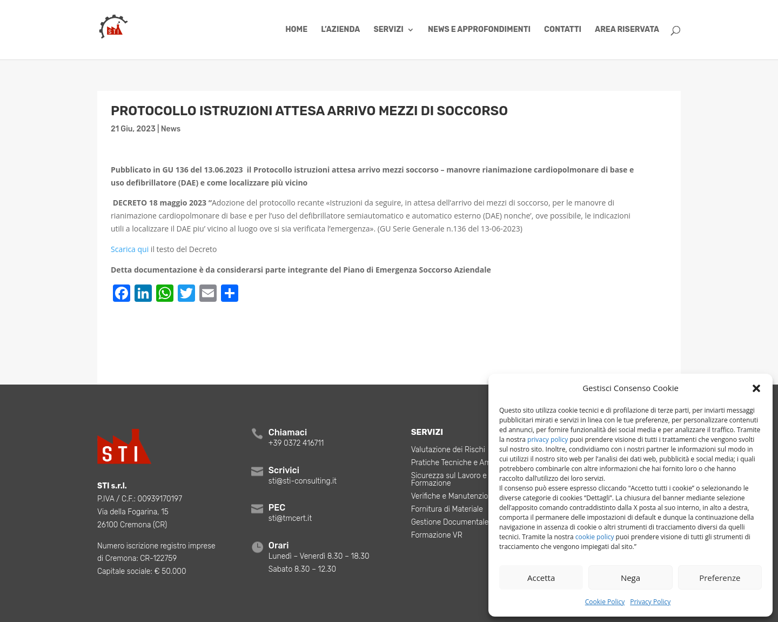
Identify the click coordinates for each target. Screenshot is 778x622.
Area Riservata (627, 30)
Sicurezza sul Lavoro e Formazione (449, 480)
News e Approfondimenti (479, 30)
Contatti (562, 30)
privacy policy (547, 439)
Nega (630, 577)
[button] (756, 388)
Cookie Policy (605, 601)
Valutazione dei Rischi (448, 450)
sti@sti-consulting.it (303, 481)
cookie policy (594, 536)
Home (296, 30)
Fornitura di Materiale (447, 510)
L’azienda (340, 30)
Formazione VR (436, 536)
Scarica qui (130, 249)
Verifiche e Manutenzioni (452, 497)
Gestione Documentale (450, 523)
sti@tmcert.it (290, 518)
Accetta (541, 577)
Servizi (388, 30)
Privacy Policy (650, 601)
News (171, 129)
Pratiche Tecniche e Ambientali (463, 463)
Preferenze (719, 577)
